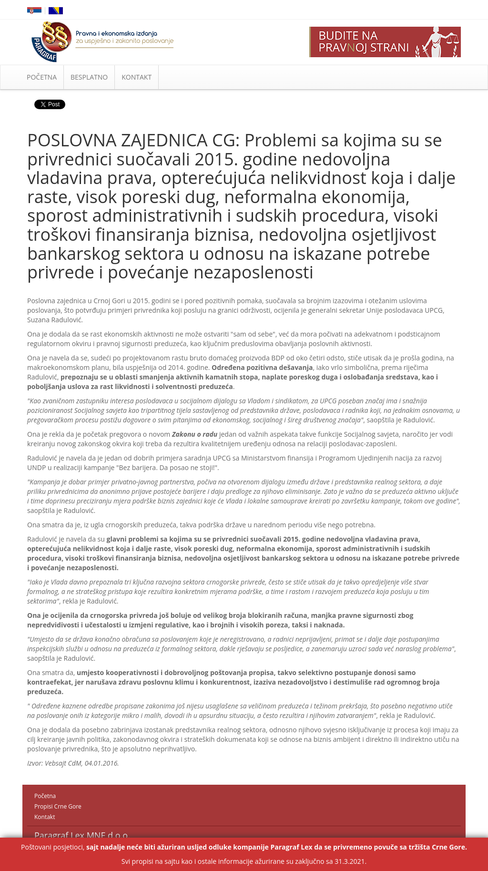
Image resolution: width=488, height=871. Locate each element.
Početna (45, 796)
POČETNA (42, 77)
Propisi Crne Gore (57, 806)
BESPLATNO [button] (89, 77)
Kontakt (44, 817)
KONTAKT (137, 77)
